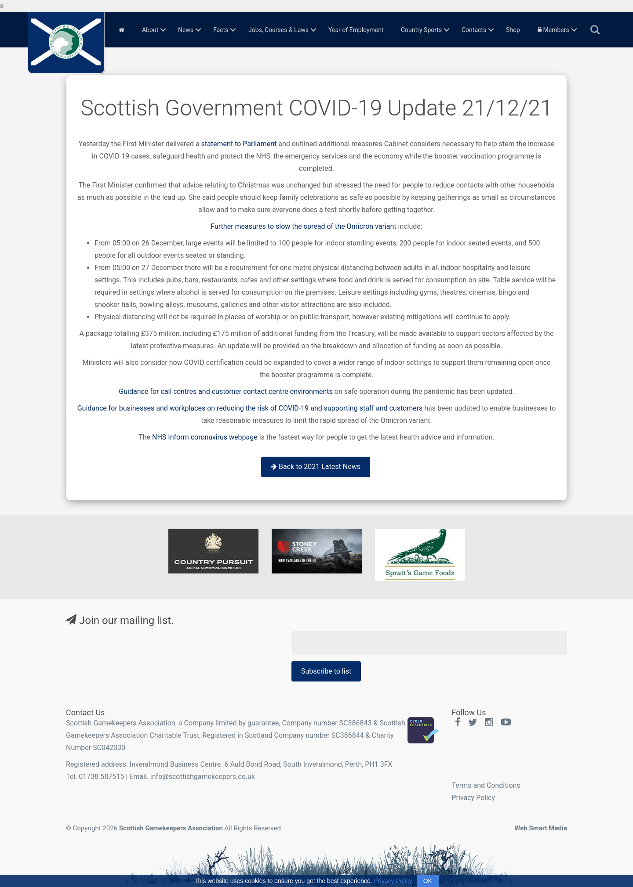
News (185, 29)
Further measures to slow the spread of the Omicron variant (303, 226)
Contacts (474, 29)
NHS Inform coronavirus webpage (205, 437)
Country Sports (421, 29)
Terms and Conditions (486, 785)
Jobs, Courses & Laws (278, 29)
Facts (220, 29)
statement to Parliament (238, 144)
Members (553, 29)
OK (427, 880)
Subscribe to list (326, 671)
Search (595, 30)
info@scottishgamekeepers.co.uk (202, 776)
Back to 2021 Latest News (315, 466)
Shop (513, 29)
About (150, 29)
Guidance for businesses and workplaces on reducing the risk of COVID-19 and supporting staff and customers (250, 408)
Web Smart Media (540, 828)
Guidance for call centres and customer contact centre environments (225, 391)
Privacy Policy (473, 797)
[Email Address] (429, 643)
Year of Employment (356, 29)
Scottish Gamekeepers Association (171, 828)
